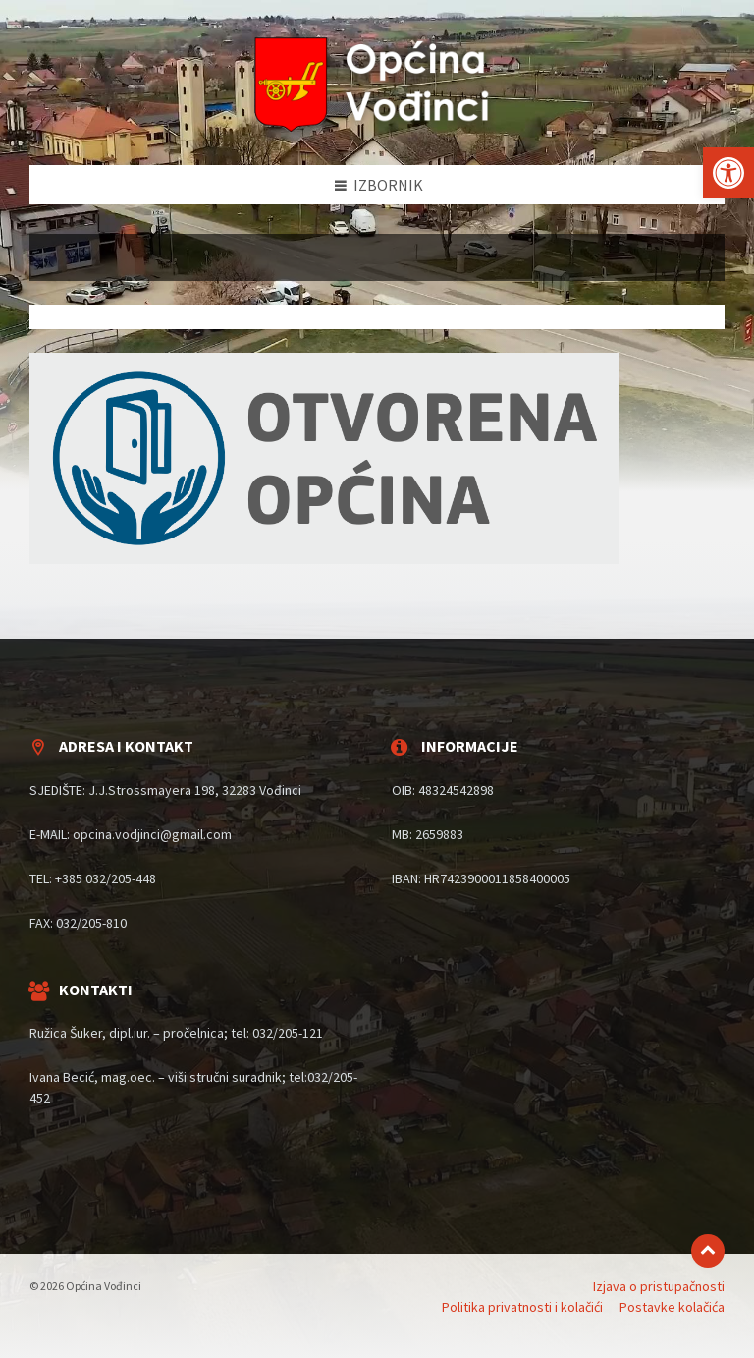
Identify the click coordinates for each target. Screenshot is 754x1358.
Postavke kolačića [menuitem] (672, 1307)
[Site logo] (377, 127)
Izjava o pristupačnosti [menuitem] (659, 1286)
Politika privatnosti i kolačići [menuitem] (522, 1307)
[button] (728, 172)
